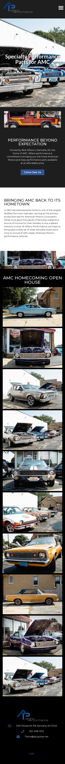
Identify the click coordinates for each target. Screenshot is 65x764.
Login (31, 753)
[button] (61, 8)
